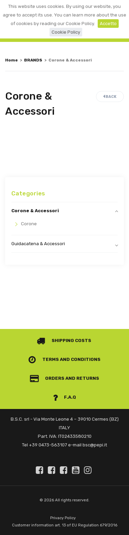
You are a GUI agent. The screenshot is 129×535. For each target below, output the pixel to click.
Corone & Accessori (35, 210)
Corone (29, 223)
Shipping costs (64, 340)
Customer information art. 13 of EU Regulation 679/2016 (64, 525)
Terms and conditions (64, 359)
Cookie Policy (66, 32)
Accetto (108, 23)
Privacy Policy (63, 518)
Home (11, 60)
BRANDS (33, 60)
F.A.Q (64, 397)
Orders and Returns (64, 378)
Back (110, 96)
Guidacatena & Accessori (38, 243)
